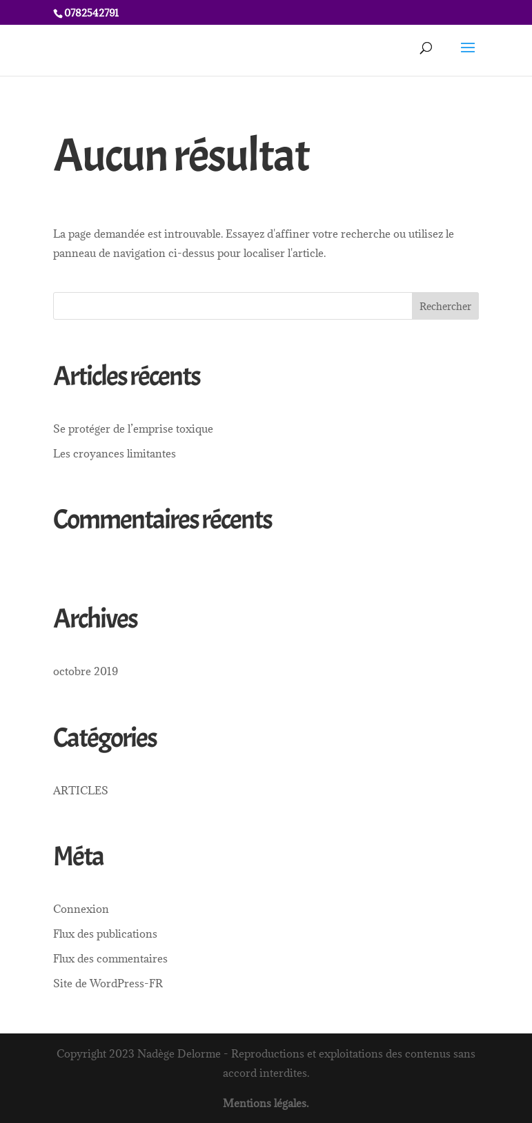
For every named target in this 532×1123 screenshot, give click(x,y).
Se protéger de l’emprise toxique (133, 428)
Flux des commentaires (110, 958)
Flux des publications (105, 933)
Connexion (81, 909)
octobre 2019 (85, 671)
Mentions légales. (265, 1103)
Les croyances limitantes (114, 453)
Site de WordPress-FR (108, 983)
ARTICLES (80, 790)
